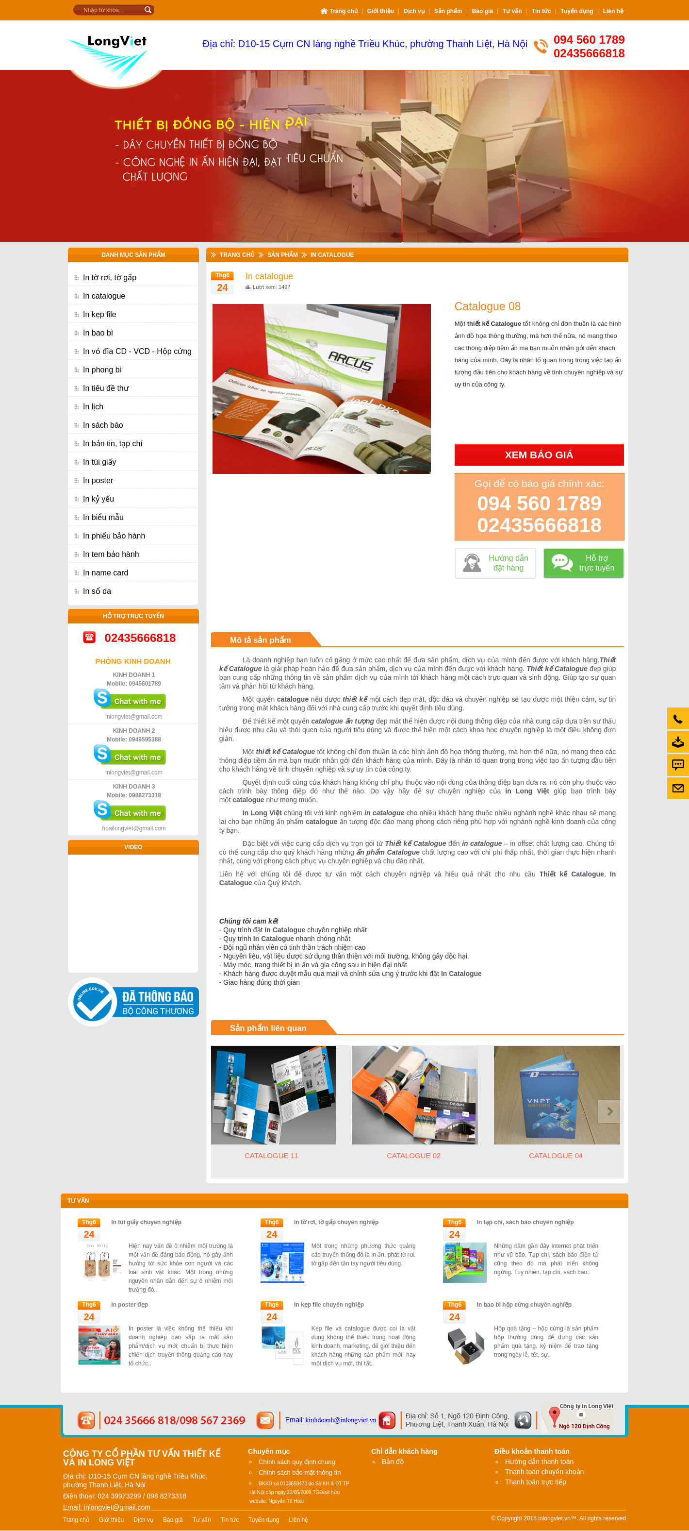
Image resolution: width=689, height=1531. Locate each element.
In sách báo (103, 425)
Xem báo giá (539, 454)
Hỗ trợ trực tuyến (596, 563)
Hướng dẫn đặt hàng (508, 563)
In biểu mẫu (103, 517)
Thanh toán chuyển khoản (544, 1472)
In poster (98, 480)
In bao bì (98, 333)
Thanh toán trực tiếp (535, 1482)
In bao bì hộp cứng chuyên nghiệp (524, 1304)
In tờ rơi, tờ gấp (109, 277)
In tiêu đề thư (106, 388)
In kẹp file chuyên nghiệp (329, 1304)
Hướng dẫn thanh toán (539, 1461)
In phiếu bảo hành (114, 536)
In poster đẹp (129, 1304)
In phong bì (102, 370)
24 (222, 287)
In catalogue (104, 296)
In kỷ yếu (98, 499)
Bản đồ (393, 1461)
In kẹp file (99, 314)
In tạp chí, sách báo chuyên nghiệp (525, 1222)
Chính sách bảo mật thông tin (300, 1472)
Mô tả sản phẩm (260, 640)
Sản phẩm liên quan (268, 1028)
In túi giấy (99, 462)
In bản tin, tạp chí (113, 443)
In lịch (93, 407)
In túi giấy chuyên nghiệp (146, 1222)
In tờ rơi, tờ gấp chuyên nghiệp (336, 1222)
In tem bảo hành (111, 554)
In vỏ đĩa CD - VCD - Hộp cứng (137, 351)
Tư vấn (78, 1200)
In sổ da (97, 591)
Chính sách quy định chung (297, 1461)
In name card (105, 573)
